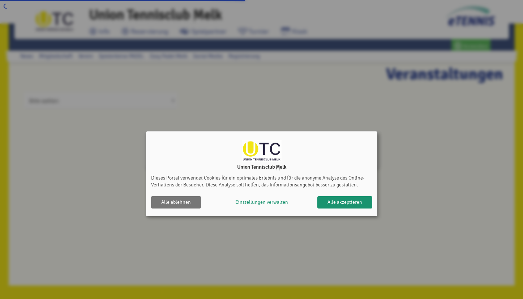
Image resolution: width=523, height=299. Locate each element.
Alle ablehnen (176, 202)
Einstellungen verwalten (261, 202)
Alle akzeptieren (344, 202)
